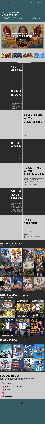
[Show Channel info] (43, 22)
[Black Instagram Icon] (22, 403)
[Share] (41, 22)
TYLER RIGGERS (6, 2)
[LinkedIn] (20, 403)
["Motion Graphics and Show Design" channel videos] (22, 56)
